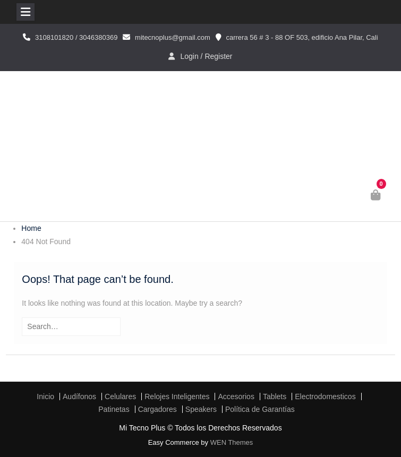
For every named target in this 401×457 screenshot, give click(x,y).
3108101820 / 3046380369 (76, 37)
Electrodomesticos (325, 396)
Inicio (45, 396)
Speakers (201, 409)
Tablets (274, 396)
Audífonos (79, 396)
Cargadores (157, 409)
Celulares (120, 396)
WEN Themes (231, 442)
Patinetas (113, 409)
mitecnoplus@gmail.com (172, 37)
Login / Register (206, 56)
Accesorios (236, 396)
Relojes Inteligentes (176, 396)
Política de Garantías (260, 409)
